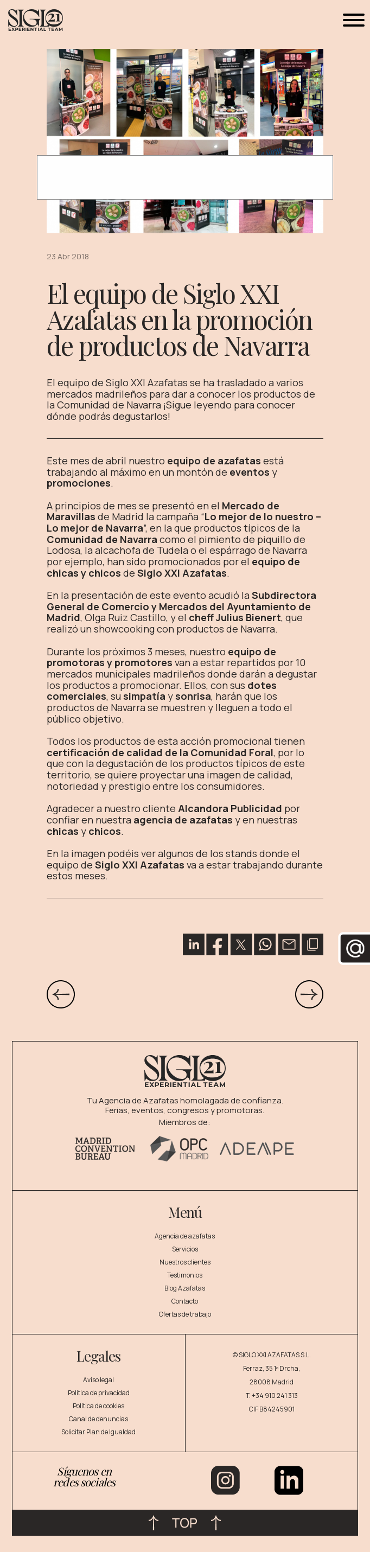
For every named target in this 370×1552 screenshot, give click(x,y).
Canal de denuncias (98, 1418)
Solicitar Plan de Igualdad (98, 1431)
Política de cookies (98, 1405)
